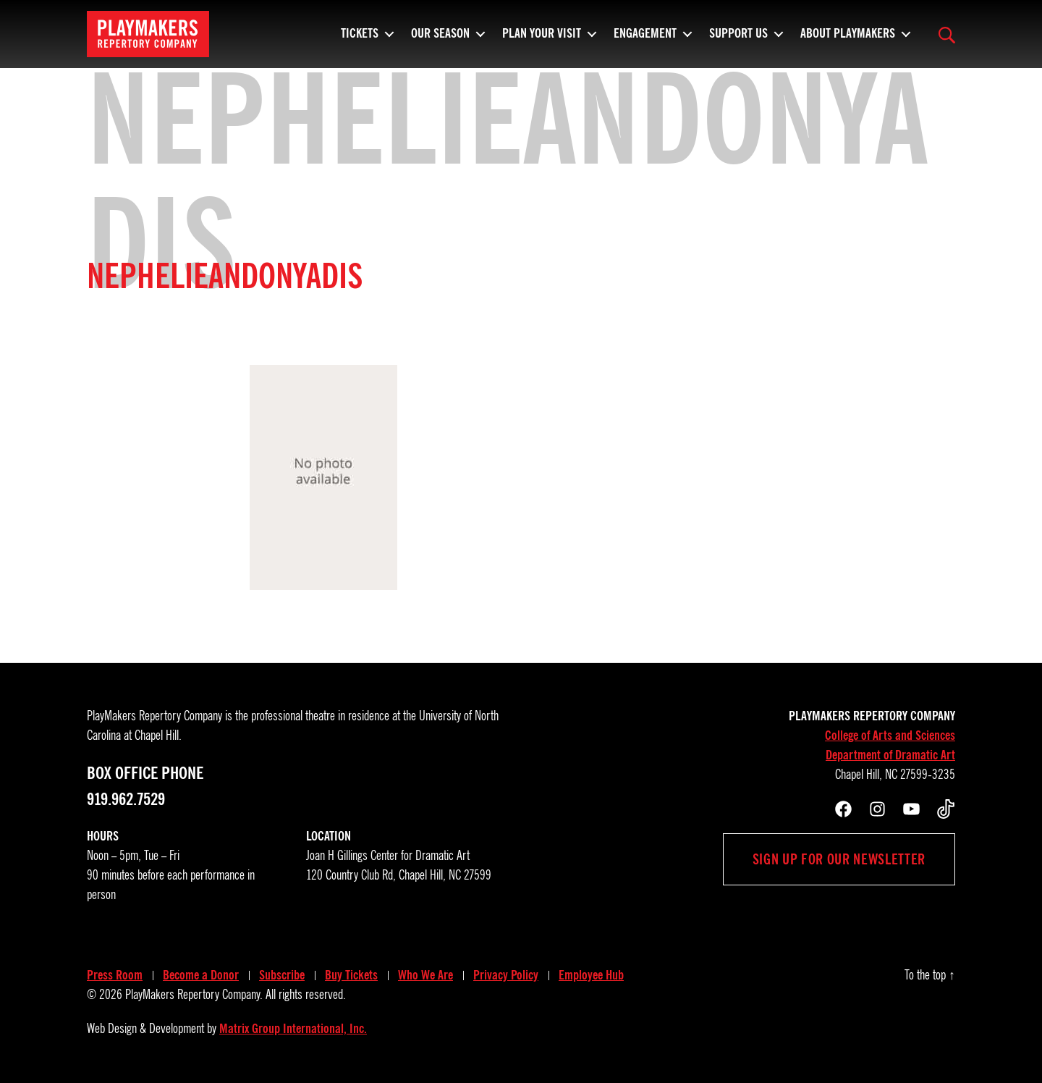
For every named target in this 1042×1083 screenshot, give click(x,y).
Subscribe (282, 975)
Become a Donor (201, 975)
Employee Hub (591, 975)
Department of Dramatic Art (890, 755)
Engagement (645, 40)
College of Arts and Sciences (890, 735)
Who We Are (425, 975)
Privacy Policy (505, 975)
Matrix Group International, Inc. (293, 1028)
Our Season (440, 40)
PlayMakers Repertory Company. (194, 995)
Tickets (359, 40)
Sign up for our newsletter (839, 859)
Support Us (738, 40)
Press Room (115, 975)
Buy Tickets (351, 975)
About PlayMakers (847, 40)
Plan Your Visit (541, 40)
